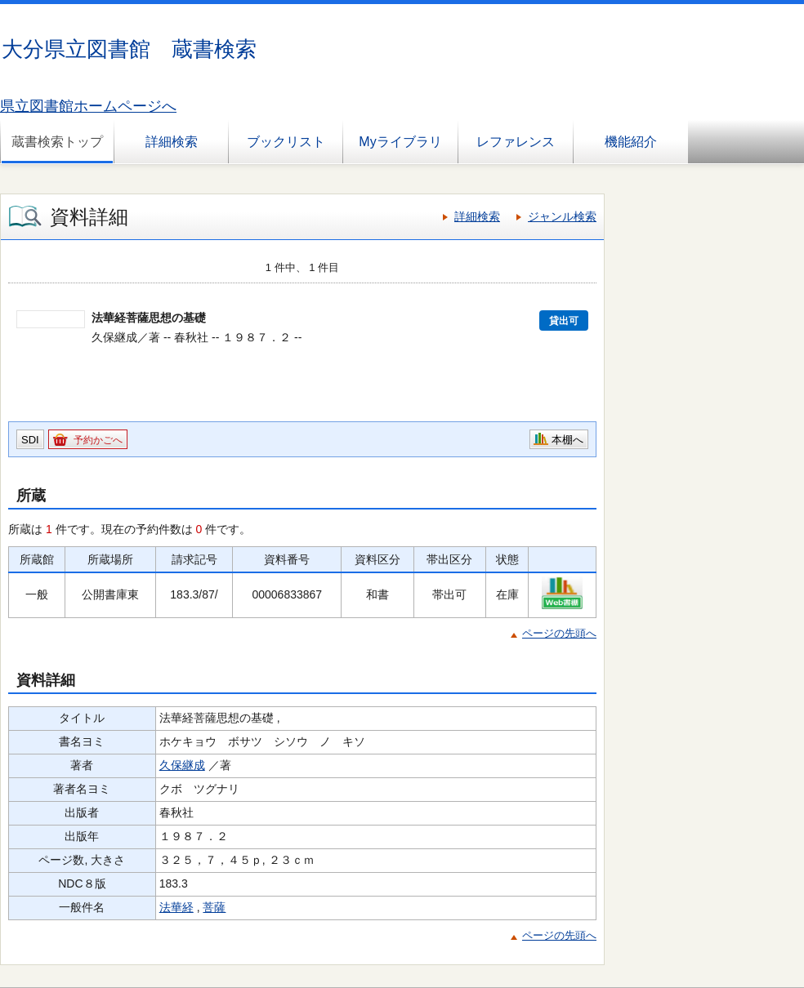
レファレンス (515, 142)
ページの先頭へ (559, 633)
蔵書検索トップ (57, 142)
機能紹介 (631, 142)
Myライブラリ (400, 142)
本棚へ (567, 440)
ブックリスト (286, 142)
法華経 (176, 907)
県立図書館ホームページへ (88, 106)
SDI (30, 440)
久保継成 (182, 765)
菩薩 (214, 907)
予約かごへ (98, 440)
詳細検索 (171, 142)
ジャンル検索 (562, 216)
